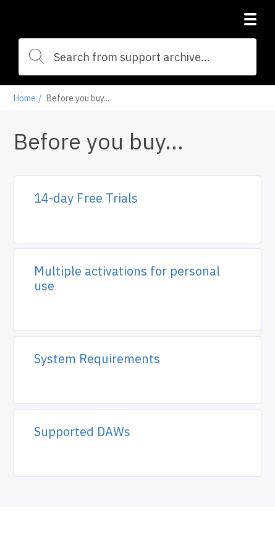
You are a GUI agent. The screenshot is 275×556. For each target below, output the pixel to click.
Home (25, 98)
